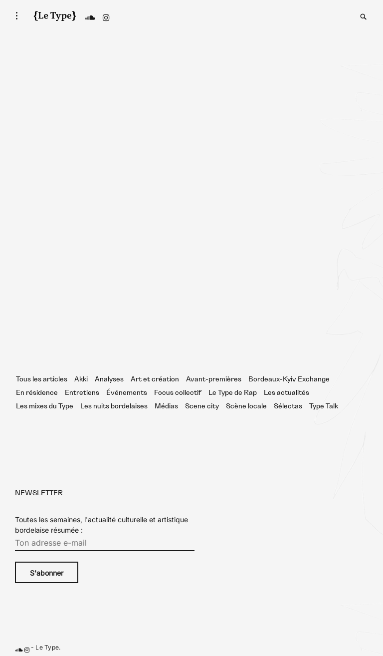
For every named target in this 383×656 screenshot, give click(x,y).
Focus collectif (177, 392)
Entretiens (82, 392)
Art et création (155, 379)
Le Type (47, 648)
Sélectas (288, 406)
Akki (81, 379)
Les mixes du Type (44, 406)
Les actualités (286, 392)
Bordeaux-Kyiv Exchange (289, 379)
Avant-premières (213, 379)
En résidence (37, 392)
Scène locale (246, 406)
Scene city (202, 406)
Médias (166, 406)
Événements (126, 392)
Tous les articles (41, 379)
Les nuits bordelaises (114, 406)
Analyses (109, 379)
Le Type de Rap (232, 392)
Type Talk (323, 406)
